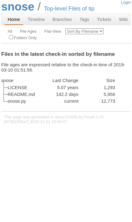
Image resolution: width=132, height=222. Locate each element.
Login (126, 2)
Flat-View (52, 31)
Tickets (104, 19)
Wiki (123, 19)
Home (14, 19)
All (10, 31)
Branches (62, 19)
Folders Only (23, 37)
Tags (84, 19)
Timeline (36, 19)
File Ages (28, 31)
